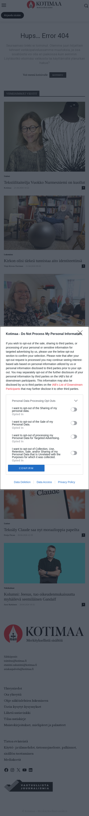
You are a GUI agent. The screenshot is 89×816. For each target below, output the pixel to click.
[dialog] (44, 408)
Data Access (44, 482)
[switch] (74, 409)
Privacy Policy (66, 482)
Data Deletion (22, 482)
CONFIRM (26, 468)
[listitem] (44, 401)
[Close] (81, 334)
